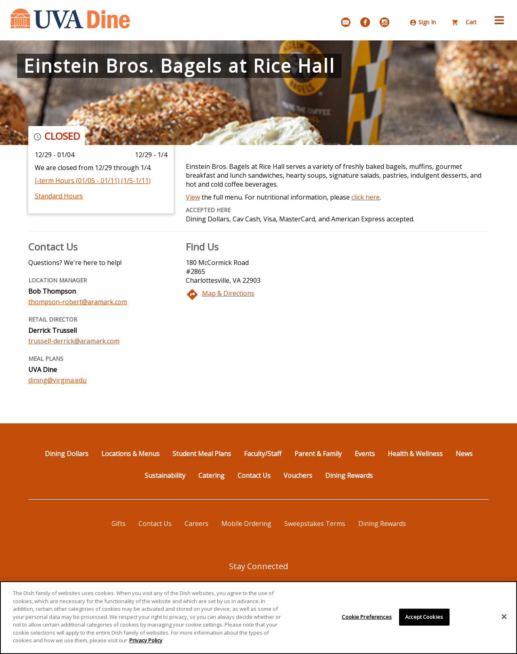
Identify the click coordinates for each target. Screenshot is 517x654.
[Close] (504, 620)
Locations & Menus (130, 453)
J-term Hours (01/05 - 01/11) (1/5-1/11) (93, 180)
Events (365, 453)
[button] (499, 20)
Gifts (118, 523)
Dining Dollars (66, 453)
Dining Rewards (349, 475)
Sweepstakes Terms (314, 523)
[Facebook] (365, 22)
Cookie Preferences (366, 620)
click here (365, 197)
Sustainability (165, 475)
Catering (211, 475)
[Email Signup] (346, 22)
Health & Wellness (415, 453)
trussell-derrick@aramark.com (74, 340)
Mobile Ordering (246, 523)
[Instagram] (384, 22)
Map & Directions (228, 293)
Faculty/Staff (263, 453)
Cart (464, 22)
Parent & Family (318, 453)
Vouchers (298, 475)
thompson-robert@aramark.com (77, 301)
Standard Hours (59, 195)
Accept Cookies (424, 620)
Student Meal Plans (201, 453)
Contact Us (254, 475)
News (464, 453)
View (193, 197)
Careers (196, 523)
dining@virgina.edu (57, 380)
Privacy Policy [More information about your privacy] (145, 644)
